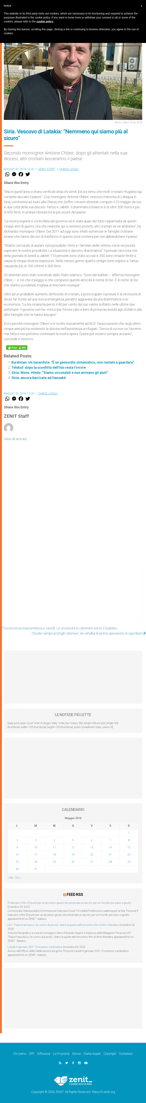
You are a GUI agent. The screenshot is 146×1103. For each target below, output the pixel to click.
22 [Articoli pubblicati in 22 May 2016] (128, 854)
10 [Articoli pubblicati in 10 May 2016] (35, 847)
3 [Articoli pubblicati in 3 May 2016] (35, 840)
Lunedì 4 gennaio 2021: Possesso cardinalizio (35, 946)
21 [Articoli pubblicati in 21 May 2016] (110, 854)
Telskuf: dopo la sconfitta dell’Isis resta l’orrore (48, 367)
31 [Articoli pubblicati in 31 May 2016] (35, 869)
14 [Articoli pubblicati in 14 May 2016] (110, 847)
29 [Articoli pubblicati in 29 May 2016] (128, 861)
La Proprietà (61, 1053)
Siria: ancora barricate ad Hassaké (38, 378)
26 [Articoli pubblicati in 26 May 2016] (73, 861)
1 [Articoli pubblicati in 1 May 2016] (129, 832)
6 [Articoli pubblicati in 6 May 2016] (91, 840)
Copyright (109, 1053)
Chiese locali (69, 169)
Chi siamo (19, 1053)
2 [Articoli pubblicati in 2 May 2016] (17, 840)
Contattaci (126, 1053)
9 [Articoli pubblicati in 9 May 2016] (17, 847)
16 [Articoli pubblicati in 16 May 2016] (17, 854)
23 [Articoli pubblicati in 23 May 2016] (17, 861)
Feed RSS (75, 894)
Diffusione (43, 1053)
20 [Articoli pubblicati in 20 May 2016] (91, 854)
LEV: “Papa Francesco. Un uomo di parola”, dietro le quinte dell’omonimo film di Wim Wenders (63, 924)
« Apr (10, 877)
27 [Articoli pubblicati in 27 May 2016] (91, 861)
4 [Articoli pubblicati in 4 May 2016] (54, 840)
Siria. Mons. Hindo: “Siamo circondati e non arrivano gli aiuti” (59, 373)
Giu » (18, 877)
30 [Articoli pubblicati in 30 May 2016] (17, 869)
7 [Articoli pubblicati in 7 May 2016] (110, 840)
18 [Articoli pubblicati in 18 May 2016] (54, 854)
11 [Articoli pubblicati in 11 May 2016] (54, 847)
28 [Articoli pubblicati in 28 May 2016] (110, 861)
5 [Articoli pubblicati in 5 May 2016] (73, 840)
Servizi (76, 1053)
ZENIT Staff (46, 169)
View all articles (15, 439)
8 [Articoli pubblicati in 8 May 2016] (129, 840)
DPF (32, 1053)
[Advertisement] (73, 597)
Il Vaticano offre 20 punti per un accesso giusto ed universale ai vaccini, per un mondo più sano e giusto (69, 902)
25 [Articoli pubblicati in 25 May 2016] (54, 861)
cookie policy (44, 21)
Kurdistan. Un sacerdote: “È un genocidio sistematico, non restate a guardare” (72, 362)
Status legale (92, 1053)
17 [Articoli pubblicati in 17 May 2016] (35, 854)
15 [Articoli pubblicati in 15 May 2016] (128, 847)
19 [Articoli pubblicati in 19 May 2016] (73, 854)
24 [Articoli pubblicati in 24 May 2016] (35, 861)
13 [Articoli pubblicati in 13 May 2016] (91, 847)
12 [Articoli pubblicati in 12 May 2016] (73, 847)
